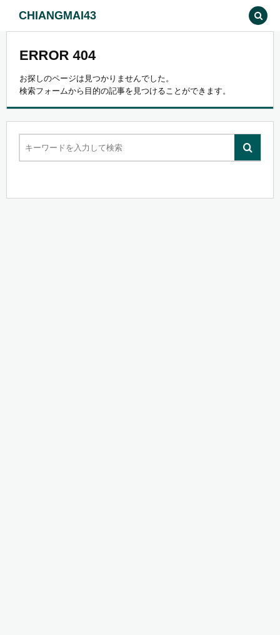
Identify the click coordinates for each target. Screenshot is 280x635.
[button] (230, 15)
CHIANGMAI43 (57, 15)
